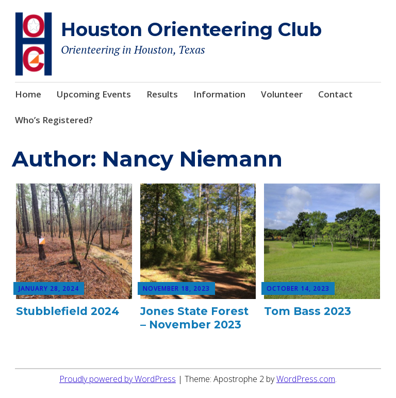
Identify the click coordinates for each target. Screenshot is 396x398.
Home (28, 94)
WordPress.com (305, 379)
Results (162, 94)
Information (219, 94)
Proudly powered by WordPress (117, 379)
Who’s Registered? (54, 120)
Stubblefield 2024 (67, 311)
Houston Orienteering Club (191, 29)
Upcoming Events (94, 94)
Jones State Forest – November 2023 (194, 317)
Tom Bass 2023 (307, 311)
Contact (335, 94)
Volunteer (282, 94)
